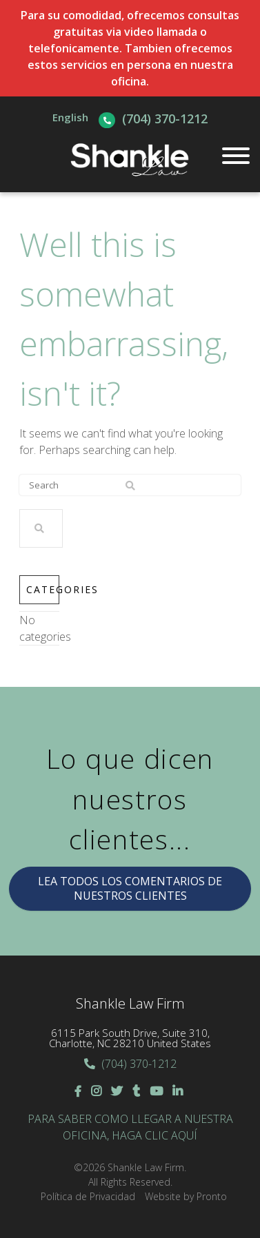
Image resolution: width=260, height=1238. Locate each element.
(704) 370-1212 (165, 118)
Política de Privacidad (88, 1196)
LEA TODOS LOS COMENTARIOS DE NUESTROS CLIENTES (130, 888)
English (70, 117)
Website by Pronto (186, 1196)
